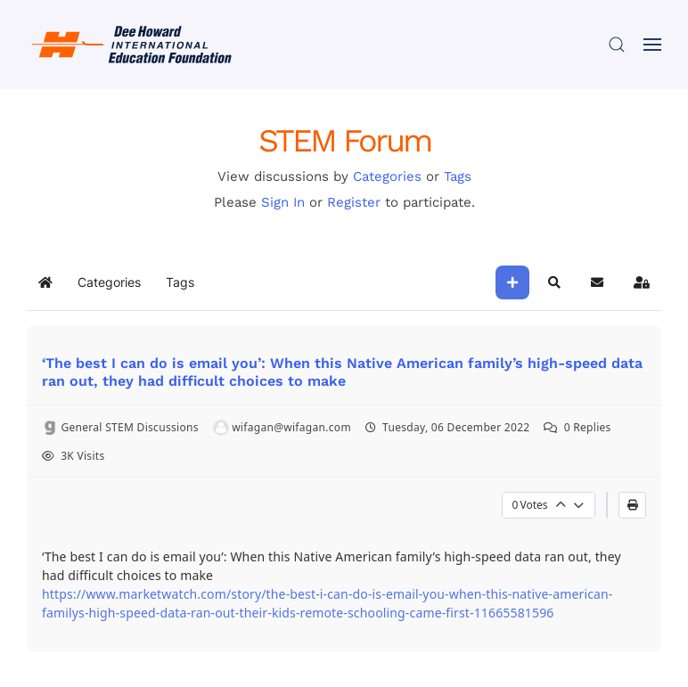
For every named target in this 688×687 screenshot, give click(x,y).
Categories (387, 176)
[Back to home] (134, 44)
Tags (457, 176)
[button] (617, 44)
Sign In (283, 202)
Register (354, 202)
